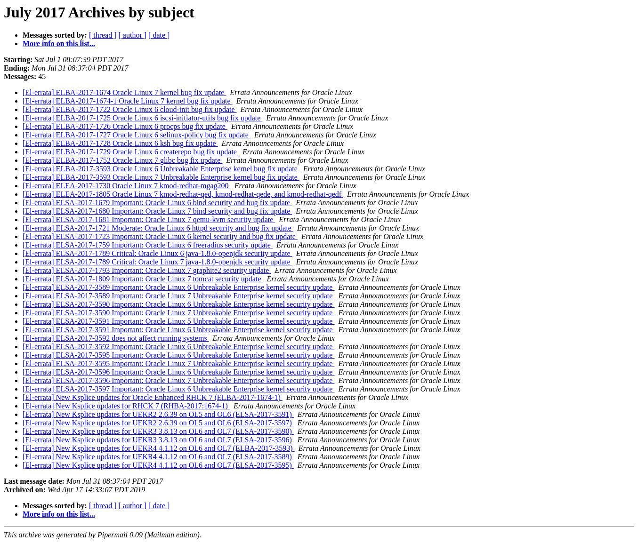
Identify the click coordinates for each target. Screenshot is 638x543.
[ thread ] (103, 35)
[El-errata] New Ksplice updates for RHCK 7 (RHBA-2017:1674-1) (126, 406)
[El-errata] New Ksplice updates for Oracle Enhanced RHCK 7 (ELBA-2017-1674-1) (153, 397)
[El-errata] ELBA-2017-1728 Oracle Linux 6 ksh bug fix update (120, 143)
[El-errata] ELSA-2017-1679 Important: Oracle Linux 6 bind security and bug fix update (157, 203)
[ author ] (133, 35)
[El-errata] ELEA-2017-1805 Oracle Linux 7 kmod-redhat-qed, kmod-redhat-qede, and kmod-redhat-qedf (183, 194)
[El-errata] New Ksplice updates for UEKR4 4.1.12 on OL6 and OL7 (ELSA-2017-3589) (158, 457)
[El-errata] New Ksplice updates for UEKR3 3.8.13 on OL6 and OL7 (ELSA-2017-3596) (158, 440)
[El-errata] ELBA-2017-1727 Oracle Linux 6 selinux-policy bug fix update (136, 135)
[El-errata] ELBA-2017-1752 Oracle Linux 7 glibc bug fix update (122, 160)
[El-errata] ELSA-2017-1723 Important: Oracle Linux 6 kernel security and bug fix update (160, 236)
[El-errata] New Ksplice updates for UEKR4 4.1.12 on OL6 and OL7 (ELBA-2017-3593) (159, 448)
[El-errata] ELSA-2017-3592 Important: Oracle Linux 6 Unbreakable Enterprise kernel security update (178, 347)
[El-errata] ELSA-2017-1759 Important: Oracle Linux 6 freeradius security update (148, 245)
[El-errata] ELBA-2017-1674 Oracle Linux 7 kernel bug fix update (124, 92)
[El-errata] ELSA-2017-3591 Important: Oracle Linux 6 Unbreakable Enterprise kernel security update (178, 330)
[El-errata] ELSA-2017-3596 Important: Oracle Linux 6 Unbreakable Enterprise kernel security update (178, 372)
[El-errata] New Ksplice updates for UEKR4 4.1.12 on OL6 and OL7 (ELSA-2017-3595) (158, 465)
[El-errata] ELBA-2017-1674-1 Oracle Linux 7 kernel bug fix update (128, 101)
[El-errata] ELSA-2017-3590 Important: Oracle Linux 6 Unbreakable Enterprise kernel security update (178, 304)
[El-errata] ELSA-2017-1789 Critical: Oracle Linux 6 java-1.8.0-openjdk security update (157, 253)
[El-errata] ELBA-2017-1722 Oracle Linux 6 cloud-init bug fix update (130, 109)
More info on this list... (59, 44)
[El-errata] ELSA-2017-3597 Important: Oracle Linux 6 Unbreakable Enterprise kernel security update (178, 389)
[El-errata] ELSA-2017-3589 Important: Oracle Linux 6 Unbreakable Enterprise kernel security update (178, 287)
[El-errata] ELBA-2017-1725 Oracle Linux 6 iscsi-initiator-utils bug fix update (142, 118)
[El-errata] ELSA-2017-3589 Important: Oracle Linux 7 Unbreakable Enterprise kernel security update (178, 296)
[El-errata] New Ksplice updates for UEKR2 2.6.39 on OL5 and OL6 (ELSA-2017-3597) (158, 423)
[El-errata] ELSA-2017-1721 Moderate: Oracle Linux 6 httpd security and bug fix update (158, 228)
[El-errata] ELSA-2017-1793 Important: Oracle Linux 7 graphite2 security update (147, 270)
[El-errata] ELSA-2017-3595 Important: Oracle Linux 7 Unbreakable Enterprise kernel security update (178, 363)
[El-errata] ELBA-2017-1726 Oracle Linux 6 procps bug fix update (125, 126)
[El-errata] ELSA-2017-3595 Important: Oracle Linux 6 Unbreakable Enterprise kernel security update (178, 355)
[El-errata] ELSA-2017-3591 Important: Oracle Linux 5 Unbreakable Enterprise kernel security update (178, 321)
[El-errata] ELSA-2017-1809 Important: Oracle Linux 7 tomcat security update (143, 279)
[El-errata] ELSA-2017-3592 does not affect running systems (116, 338)
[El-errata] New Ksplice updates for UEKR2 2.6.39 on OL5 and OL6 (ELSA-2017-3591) (158, 414)
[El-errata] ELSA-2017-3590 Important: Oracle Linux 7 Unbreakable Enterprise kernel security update (178, 313)
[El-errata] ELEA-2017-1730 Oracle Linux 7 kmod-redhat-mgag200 (127, 186)
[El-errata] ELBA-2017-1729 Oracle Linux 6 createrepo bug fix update (131, 152)
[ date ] (159, 35)
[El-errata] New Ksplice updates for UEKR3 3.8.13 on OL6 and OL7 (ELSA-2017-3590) (158, 431)
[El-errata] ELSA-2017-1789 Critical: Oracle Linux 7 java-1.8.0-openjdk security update (157, 262)
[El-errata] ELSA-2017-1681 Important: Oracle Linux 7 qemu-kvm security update (149, 220)
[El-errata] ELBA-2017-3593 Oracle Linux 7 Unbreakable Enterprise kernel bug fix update (161, 177)
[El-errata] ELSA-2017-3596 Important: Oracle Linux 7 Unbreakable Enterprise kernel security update (178, 380)
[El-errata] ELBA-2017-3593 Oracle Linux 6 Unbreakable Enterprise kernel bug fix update (161, 169)
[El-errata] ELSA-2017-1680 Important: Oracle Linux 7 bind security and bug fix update (157, 211)
